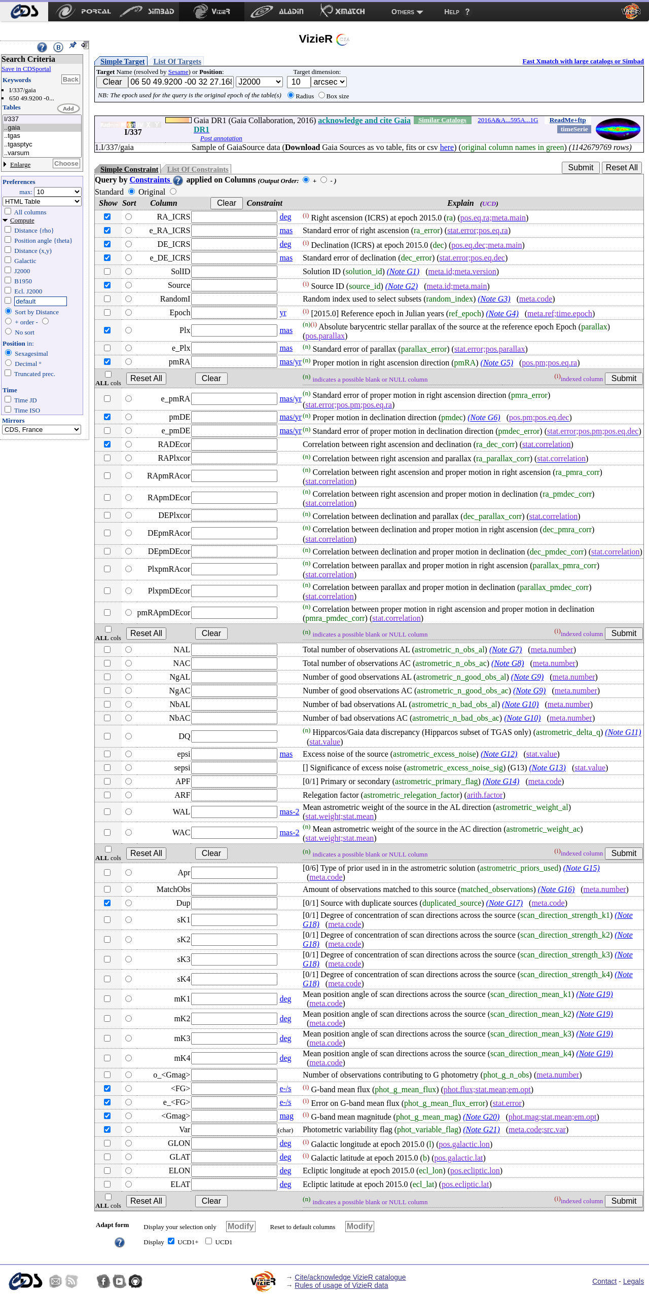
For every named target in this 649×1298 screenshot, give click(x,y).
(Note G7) (505, 649)
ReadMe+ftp (568, 120)
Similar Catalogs (442, 120)
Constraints (156, 179)
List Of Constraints (197, 169)
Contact (604, 1281)
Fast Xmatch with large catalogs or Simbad (583, 61)
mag (286, 1115)
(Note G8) (507, 663)
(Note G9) (527, 677)
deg (285, 216)
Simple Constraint (129, 169)
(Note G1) (403, 271)
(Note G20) (481, 1116)
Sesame (178, 72)
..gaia (42, 128)
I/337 (42, 119)
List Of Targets (177, 61)
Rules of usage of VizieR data (341, 1285)
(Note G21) (481, 1129)
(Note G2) (401, 286)
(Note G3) (494, 298)
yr (282, 312)
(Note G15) (581, 868)
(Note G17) (504, 903)
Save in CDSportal (26, 68)
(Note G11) (623, 732)
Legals (633, 1281)
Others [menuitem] (402, 12)
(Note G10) (520, 704)
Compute (22, 220)
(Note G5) (497, 362)
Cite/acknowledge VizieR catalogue (350, 1277)
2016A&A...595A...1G (508, 120)
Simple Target (122, 61)
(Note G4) (502, 313)
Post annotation (221, 138)
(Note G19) (594, 994)
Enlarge (20, 164)
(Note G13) (547, 767)
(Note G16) (556, 889)
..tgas (42, 136)
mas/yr (290, 361)
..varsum (42, 153)
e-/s (285, 1088)
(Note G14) (501, 781)
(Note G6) (483, 418)
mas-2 (289, 811)
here (447, 147)
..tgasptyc (42, 144)
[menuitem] (24, 11)
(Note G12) (499, 754)
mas (286, 230)
